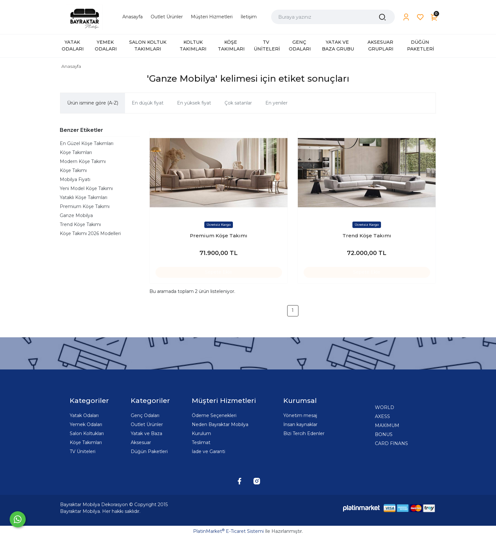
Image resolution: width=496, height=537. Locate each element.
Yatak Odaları (84, 415)
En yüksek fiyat (194, 103)
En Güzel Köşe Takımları (86, 143)
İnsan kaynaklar (300, 424)
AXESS (382, 416)
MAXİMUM (387, 425)
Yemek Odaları (86, 424)
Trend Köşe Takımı (80, 224)
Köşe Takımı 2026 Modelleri (90, 233)
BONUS (384, 434)
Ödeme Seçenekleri (214, 415)
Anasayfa (71, 66)
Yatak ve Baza (146, 433)
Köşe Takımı (73, 170)
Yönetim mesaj (300, 415)
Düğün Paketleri (149, 451)
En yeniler (276, 103)
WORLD (384, 407)
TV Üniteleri (82, 451)
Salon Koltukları (87, 433)
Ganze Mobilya (76, 215)
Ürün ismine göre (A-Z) (92, 103)
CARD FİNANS (391, 443)
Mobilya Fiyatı (75, 179)
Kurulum (201, 433)
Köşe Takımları (76, 152)
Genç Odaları (145, 415)
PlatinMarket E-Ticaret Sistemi (228, 531)
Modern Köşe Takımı (83, 161)
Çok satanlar (238, 103)
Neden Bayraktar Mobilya (220, 424)
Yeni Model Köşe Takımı (86, 188)
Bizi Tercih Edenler (303, 433)
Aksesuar (141, 442)
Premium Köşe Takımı (85, 206)
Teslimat (201, 442)
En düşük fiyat (148, 103)
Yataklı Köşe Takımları (83, 197)
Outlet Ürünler (147, 424)
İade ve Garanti (208, 451)
